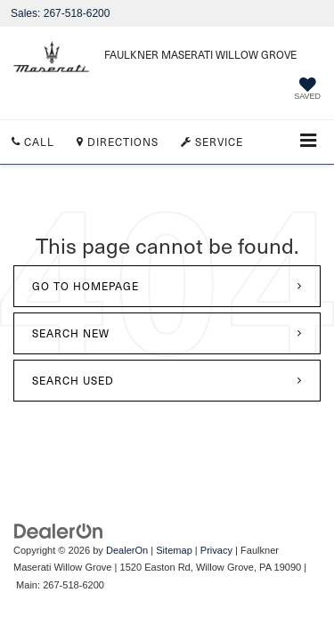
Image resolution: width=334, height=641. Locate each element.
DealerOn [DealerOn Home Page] (127, 550)
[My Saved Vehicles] (307, 90)
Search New (71, 333)
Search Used (73, 380)
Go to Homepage (85, 286)
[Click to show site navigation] (308, 142)
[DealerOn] (58, 530)
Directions (118, 142)
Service (212, 142)
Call (33, 142)
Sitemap (174, 550)
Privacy (216, 550)
